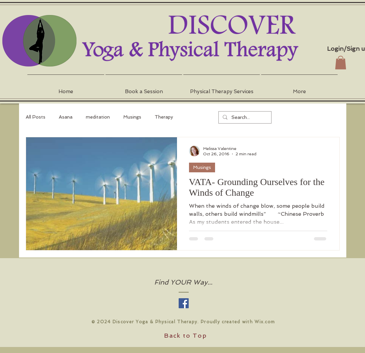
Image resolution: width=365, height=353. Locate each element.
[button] (144, 88)
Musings (132, 117)
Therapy (164, 117)
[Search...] (244, 117)
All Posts (35, 117)
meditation (98, 117)
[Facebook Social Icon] (184, 303)
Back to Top (185, 335)
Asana (65, 117)
